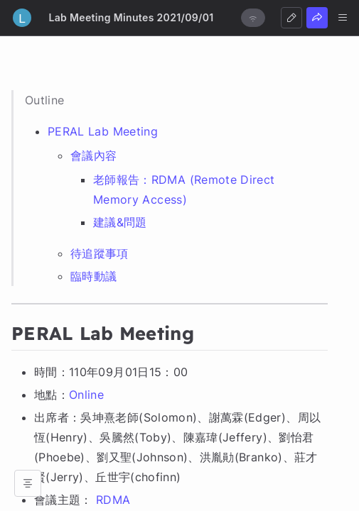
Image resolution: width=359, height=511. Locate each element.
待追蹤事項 (99, 253)
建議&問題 (120, 222)
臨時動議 (93, 276)
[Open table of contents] (27, 483)
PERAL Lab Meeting (103, 131)
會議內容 (93, 155)
